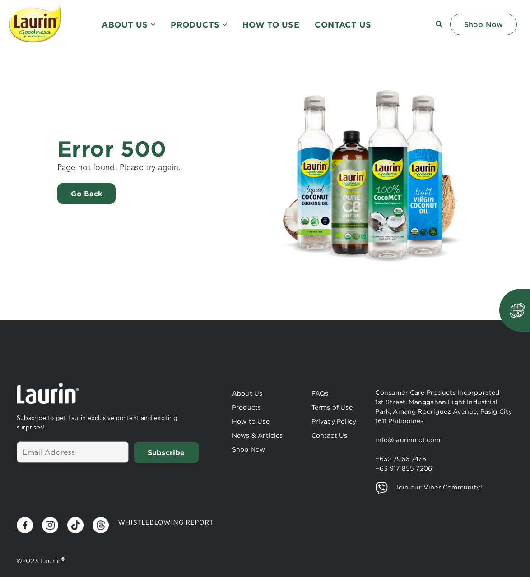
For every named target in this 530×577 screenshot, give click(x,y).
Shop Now (248, 449)
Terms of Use (332, 407)
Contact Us (329, 435)
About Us (247, 393)
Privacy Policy (333, 421)
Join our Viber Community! (438, 487)
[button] (439, 24)
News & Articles (257, 435)
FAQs (320, 393)
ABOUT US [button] (128, 24)
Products (246, 407)
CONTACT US (343, 24)
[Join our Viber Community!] (381, 488)
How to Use (251, 421)
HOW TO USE (270, 24)
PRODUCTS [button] (199, 24)
